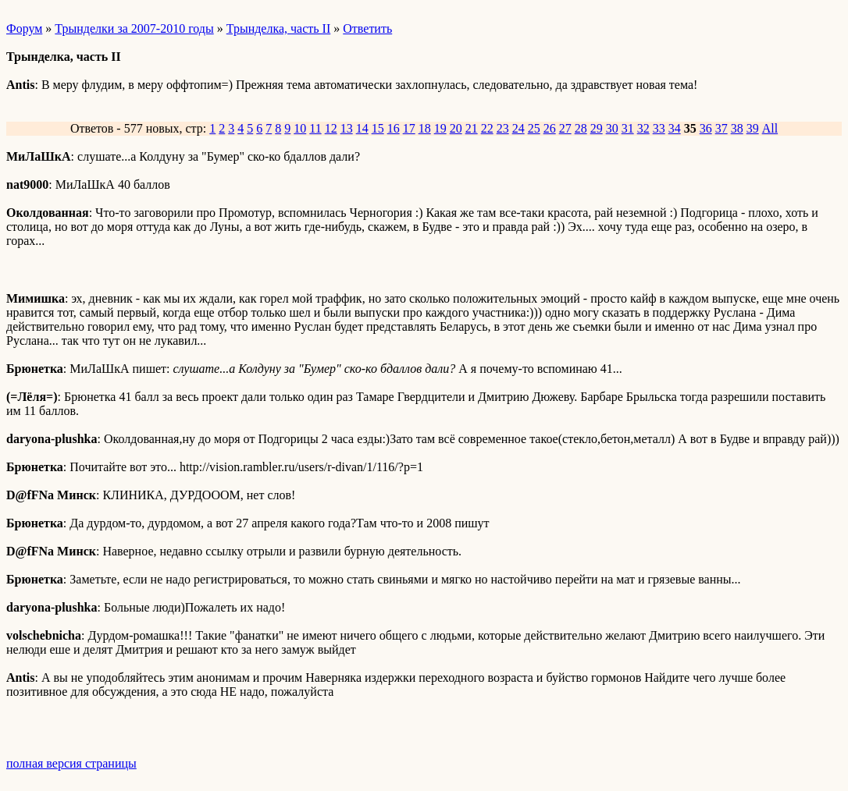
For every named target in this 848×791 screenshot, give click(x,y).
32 (643, 128)
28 (581, 128)
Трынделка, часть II (278, 28)
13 (346, 128)
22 (487, 128)
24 (518, 128)
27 (565, 128)
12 (331, 128)
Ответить (367, 28)
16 (393, 128)
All (770, 128)
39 (752, 128)
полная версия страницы (71, 763)
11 (315, 128)
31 (628, 128)
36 (706, 128)
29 (596, 128)
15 (378, 128)
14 (362, 128)
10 (300, 128)
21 (471, 128)
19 (440, 128)
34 (674, 128)
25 (534, 128)
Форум (24, 28)
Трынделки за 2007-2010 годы (134, 28)
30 (612, 128)
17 (409, 128)
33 (659, 128)
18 (425, 128)
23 (503, 128)
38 (737, 128)
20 (456, 128)
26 (549, 128)
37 (721, 128)
